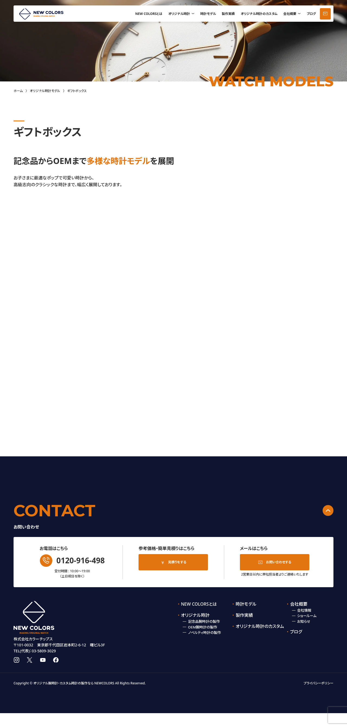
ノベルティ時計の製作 (204, 632)
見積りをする (177, 562)
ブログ (311, 13)
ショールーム (306, 615)
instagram (16, 674)
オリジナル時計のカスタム (259, 13)
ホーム (18, 90)
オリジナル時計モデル (45, 90)
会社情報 (304, 610)
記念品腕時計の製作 (204, 621)
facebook (56, 674)
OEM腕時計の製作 (202, 627)
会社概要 (289, 13)
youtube (43, 674)
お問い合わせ (325, 14)
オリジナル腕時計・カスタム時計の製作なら (63, 697)
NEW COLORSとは (149, 13)
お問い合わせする (278, 562)
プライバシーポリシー (318, 697)
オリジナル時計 (179, 13)
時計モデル (208, 13)
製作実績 (228, 13)
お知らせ (303, 621)
